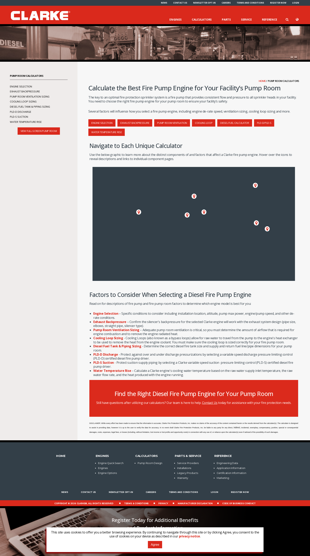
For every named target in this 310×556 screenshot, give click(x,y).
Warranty (182, 477)
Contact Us (180, 3)
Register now (278, 3)
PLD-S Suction (103, 362)
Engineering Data (227, 463)
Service (246, 19)
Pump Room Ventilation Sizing (116, 330)
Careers (226, 3)
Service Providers (188, 463)
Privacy (163, 503)
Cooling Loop (203, 123)
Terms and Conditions (250, 3)
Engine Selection (101, 123)
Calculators (202, 19)
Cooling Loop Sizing (108, 338)
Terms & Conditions (136, 503)
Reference (269, 19)
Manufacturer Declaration (195, 503)
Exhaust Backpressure (134, 123)
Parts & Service (188, 456)
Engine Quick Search (110, 463)
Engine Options (107, 473)
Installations (184, 468)
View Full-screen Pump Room (39, 131)
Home (262, 81)
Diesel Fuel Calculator (234, 123)
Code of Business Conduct (239, 503)
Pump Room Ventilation (172, 123)
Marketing (223, 477)
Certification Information (231, 473)
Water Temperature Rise (106, 132)
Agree (155, 544)
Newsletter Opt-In (204, 3)
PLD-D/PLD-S (264, 123)
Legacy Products (187, 473)
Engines (175, 19)
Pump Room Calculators (26, 76)
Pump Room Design (150, 463)
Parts (226, 19)
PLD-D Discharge (105, 354)
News (164, 3)
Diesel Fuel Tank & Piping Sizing (117, 346)
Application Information (231, 468)
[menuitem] (164, 3)
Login (295, 3)
